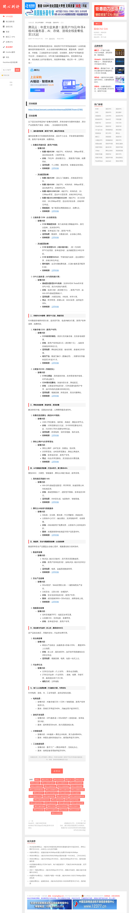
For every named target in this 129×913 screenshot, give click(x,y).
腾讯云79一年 (69, 780)
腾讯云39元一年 (47, 780)
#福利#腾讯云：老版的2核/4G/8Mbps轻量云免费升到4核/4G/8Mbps (53, 852)
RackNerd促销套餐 (10, 62)
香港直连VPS (98, 133)
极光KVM (108, 147)
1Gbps (97, 150)
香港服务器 (109, 130)
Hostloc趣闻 (9, 52)
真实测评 (118, 112)
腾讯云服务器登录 (64, 803)
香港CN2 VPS (98, 123)
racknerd (108, 123)
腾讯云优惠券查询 (36, 786)
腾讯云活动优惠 (39, 810)
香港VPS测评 (109, 144)
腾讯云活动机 (63, 810)
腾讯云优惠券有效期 (76, 783)
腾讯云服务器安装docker (42, 800)
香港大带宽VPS (119, 161)
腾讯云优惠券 (35, 783)
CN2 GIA (118, 123)
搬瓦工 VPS (9, 37)
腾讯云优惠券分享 (62, 783)
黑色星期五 (119, 157)
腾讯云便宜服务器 (51, 793)
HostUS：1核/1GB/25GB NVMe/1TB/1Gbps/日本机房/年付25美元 (41, 825)
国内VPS (56, 22)
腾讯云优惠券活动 (50, 786)
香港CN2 (108, 126)
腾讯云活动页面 (57, 813)
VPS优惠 (8, 16)
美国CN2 (118, 126)
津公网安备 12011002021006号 (92, 896)
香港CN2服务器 (98, 154)
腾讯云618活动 (58, 780)
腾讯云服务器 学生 (35, 796)
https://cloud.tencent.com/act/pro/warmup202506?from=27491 (55, 110)
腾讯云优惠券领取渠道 (37, 790)
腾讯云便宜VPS (39, 793)
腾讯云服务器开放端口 (72, 800)
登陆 (11, 82)
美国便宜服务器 (119, 151)
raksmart (108, 161)
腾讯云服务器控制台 (36, 803)
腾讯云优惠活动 (64, 790)
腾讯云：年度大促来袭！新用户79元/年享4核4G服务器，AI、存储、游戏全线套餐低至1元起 (56, 30)
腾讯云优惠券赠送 (63, 786)
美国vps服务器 (98, 144)
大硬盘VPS (98, 140)
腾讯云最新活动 (64, 793)
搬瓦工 (97, 137)
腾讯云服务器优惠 (62, 796)
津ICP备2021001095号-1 (72, 896)
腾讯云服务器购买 (40, 806)
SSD (96, 112)
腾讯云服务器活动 (50, 803)
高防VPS (118, 140)
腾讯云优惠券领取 (76, 786)
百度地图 (44, 896)
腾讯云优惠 (79, 780)
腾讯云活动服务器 (51, 810)
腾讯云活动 (51, 806)
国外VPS (118, 154)
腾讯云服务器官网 (57, 800)
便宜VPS (108, 109)
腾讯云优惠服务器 (51, 790)
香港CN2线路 (98, 158)
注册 (11, 85)
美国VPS (118, 109)
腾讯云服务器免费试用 (77, 796)
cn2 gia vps (98, 130)
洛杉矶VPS (119, 116)
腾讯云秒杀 (109, 150)
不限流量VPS (118, 120)
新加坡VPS (98, 119)
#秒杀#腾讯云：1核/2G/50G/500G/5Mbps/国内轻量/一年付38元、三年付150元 (57, 856)
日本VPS (108, 116)
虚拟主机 (8, 27)
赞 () (57, 771)
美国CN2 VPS (118, 137)
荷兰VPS (108, 133)
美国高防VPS (108, 137)
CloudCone (98, 126)
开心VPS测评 (11, 7)
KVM (96, 109)
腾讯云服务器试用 (77, 803)
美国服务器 (109, 140)
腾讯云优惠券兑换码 (48, 783)
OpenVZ (108, 119)
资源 (6, 32)
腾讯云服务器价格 (48, 796)
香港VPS (108, 112)
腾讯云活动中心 (74, 806)
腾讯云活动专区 (62, 806)
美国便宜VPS (98, 116)
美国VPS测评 (109, 158)
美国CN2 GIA (108, 154)
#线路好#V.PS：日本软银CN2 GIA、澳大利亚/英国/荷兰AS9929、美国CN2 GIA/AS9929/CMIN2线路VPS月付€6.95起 (73, 826)
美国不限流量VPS (98, 147)
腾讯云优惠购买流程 (77, 790)
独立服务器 (8, 21)
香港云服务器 (119, 144)
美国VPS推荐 (119, 147)
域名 (6, 57)
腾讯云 (37, 780)
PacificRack (99, 161)
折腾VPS (8, 42)
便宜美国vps (118, 130)
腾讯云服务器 (75, 793)
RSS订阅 (5, 75)
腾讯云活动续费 (75, 810)
